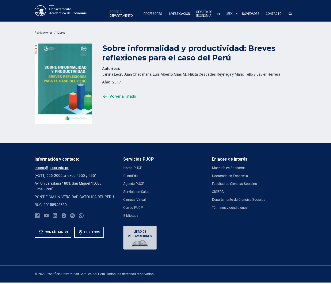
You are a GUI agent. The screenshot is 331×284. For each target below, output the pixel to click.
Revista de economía (204, 13)
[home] (61, 10)
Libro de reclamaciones (141, 234)
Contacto (274, 13)
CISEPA (218, 191)
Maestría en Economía (230, 167)
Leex (229, 13)
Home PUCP (133, 167)
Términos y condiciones (232, 207)
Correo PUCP (134, 207)
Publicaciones (45, 32)
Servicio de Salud (137, 191)
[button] (123, 14)
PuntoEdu (131, 175)
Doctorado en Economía (232, 175)
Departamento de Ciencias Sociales (241, 199)
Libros (65, 32)
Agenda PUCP (134, 183)
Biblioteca (131, 214)
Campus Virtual (136, 199)
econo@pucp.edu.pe (52, 167)
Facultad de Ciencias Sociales (237, 183)
